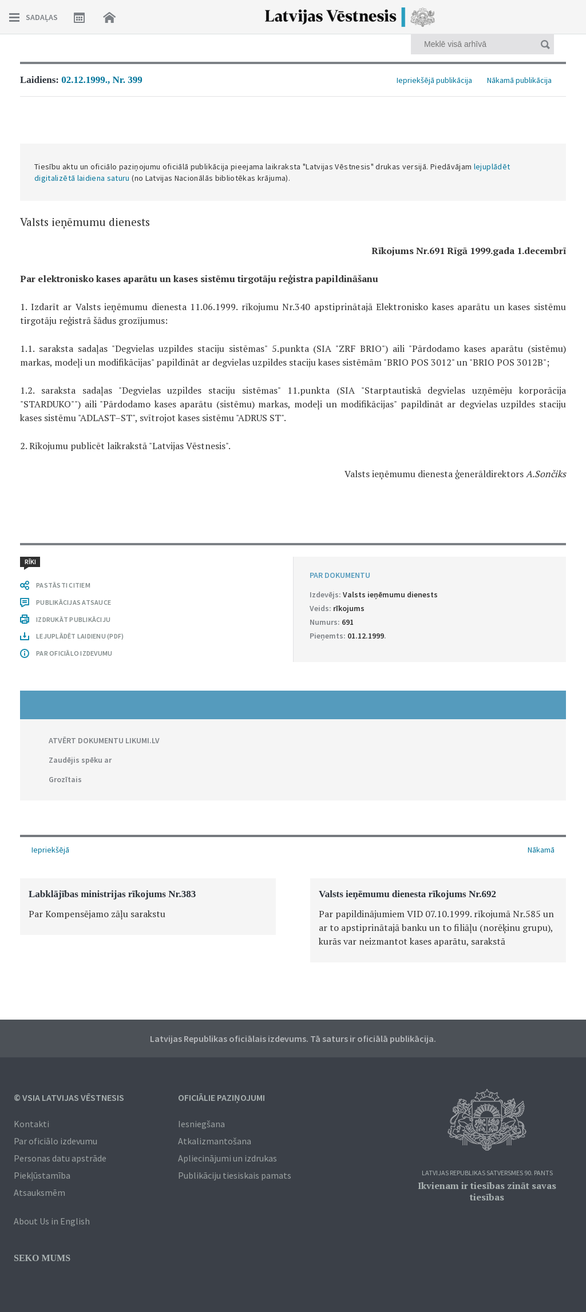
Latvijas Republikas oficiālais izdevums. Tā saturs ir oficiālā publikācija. (293, 1038)
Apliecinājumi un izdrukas (227, 1158)
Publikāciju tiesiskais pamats (234, 1175)
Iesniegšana (201, 1123)
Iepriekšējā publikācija (434, 80)
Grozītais (65, 779)
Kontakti (31, 1123)
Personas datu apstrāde (60, 1158)
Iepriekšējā (50, 850)
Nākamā (541, 850)
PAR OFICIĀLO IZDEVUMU (74, 653)
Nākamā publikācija (519, 80)
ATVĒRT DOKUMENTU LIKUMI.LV (104, 740)
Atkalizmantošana (214, 1141)
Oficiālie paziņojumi (221, 1097)
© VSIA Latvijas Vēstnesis (69, 1097)
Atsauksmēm (39, 1192)
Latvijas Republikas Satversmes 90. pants (487, 1173)
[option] (148, 906)
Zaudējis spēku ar (80, 760)
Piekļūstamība (42, 1175)
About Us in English (52, 1221)
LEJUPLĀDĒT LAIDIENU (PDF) (80, 636)
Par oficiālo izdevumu (55, 1141)
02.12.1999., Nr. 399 (101, 79)
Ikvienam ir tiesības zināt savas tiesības (487, 1191)
